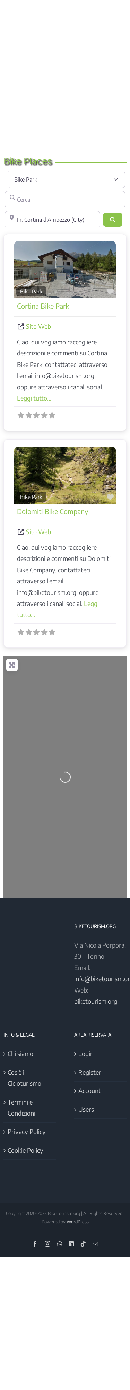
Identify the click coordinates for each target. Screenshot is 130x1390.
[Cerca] (65, 199)
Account (89, 1090)
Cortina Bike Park (43, 305)
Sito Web (38, 326)
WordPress (78, 1221)
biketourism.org (95, 1001)
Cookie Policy (25, 1150)
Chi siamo (20, 1053)
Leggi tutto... (34, 398)
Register (89, 1072)
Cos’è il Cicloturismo (24, 1077)
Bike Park (31, 291)
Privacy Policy (27, 1131)
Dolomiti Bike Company (52, 511)
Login (86, 1053)
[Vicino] (52, 219)
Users (86, 1109)
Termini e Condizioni (21, 1107)
